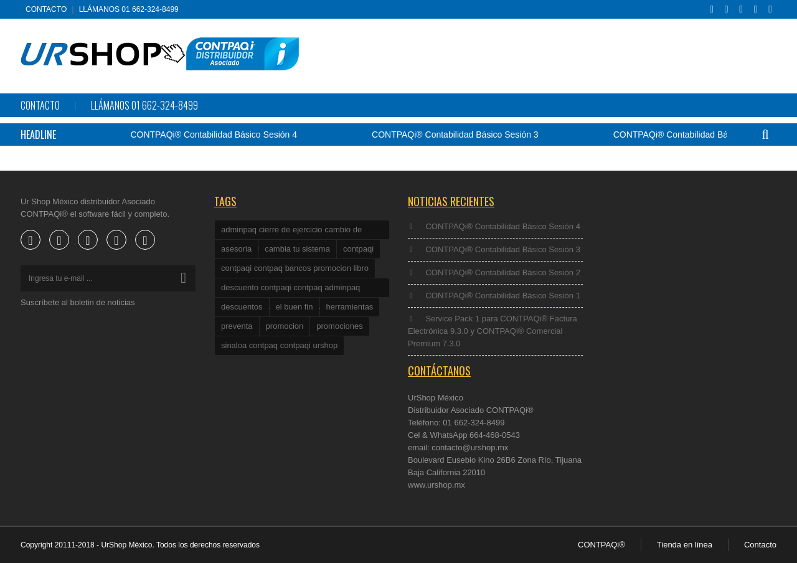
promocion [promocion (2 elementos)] (285, 326)
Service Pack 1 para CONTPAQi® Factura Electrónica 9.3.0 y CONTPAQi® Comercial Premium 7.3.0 (492, 331)
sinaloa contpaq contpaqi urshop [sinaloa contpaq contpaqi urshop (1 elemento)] (279, 345)
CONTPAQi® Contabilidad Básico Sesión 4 (219, 135)
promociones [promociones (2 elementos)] (339, 326)
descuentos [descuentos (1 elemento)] (242, 306)
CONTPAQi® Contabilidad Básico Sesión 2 (701, 135)
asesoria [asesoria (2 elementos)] (236, 248)
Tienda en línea (684, 544)
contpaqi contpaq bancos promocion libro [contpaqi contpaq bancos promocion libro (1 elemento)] (295, 268)
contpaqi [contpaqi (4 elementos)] (358, 248)
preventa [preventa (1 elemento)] (237, 326)
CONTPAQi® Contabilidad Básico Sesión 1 (502, 295)
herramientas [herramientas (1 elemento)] (350, 306)
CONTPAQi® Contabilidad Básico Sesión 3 (460, 135)
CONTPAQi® (601, 544)
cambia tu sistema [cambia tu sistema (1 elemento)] (297, 248)
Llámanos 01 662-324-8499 (129, 9)
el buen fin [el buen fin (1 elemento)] (294, 306)
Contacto (46, 9)
